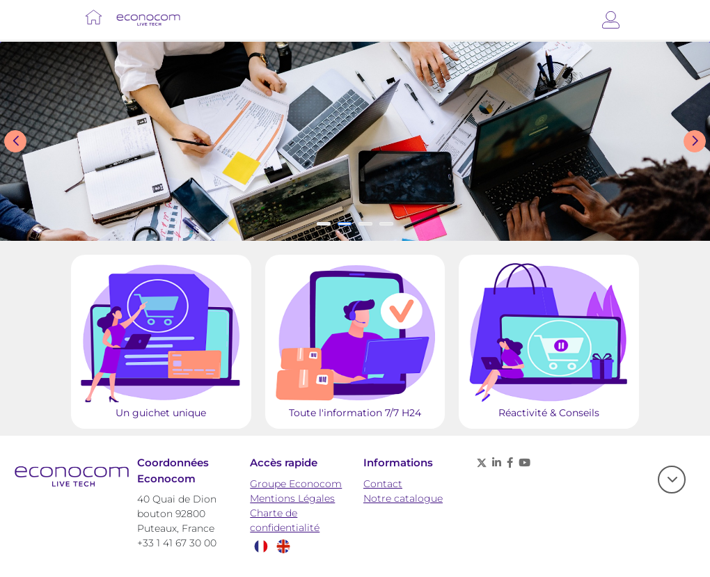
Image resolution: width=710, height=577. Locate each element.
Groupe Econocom (296, 483)
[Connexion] (611, 20)
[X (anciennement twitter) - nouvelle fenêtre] (482, 462)
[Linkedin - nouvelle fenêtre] (496, 462)
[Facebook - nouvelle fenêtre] (510, 462)
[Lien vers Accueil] (93, 17)
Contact (382, 483)
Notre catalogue (403, 498)
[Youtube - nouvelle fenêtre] (524, 462)
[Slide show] (355, 141)
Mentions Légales (292, 498)
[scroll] (672, 479)
